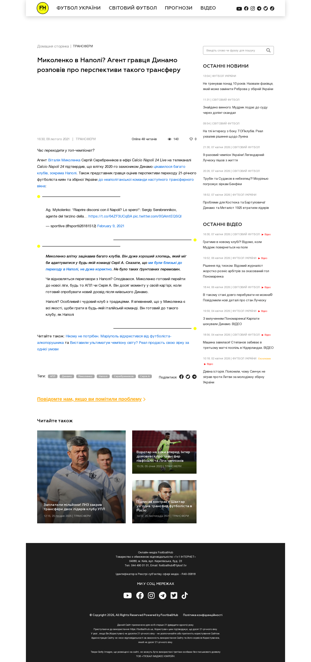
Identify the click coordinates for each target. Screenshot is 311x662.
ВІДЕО (208, 8)
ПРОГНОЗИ (178, 8)
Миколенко (85, 376)
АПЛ (52, 376)
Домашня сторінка (53, 46)
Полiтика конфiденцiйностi (202, 615)
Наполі (103, 376)
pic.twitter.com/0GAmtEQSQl (157, 216)
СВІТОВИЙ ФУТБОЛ (133, 8)
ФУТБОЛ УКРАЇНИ (79, 8)
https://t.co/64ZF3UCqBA (110, 216)
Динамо (67, 376)
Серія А (145, 376)
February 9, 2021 (110, 226)
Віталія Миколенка (64, 160)
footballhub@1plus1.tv (173, 565)
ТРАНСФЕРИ (83, 46)
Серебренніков (124, 376)
